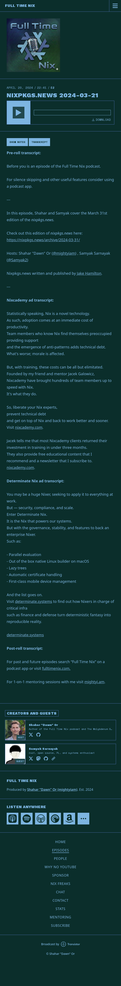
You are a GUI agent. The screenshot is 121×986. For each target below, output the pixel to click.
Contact (61, 900)
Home (60, 842)
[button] (18, 112)
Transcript (39, 142)
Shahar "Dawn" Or (43, 724)
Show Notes (17, 142)
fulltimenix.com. (56, 668)
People (60, 858)
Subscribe (60, 925)
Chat (60, 892)
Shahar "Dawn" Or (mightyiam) (52, 789)
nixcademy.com (28, 427)
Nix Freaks (60, 883)
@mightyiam (64, 253)
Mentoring (60, 917)
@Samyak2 (17, 259)
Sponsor (60, 875)
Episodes (60, 850)
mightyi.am (94, 681)
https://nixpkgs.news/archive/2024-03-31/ (43, 239)
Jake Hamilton (89, 273)
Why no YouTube (61, 867)
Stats (60, 908)
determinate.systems (33, 601)
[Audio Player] (60, 113)
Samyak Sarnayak (43, 748)
